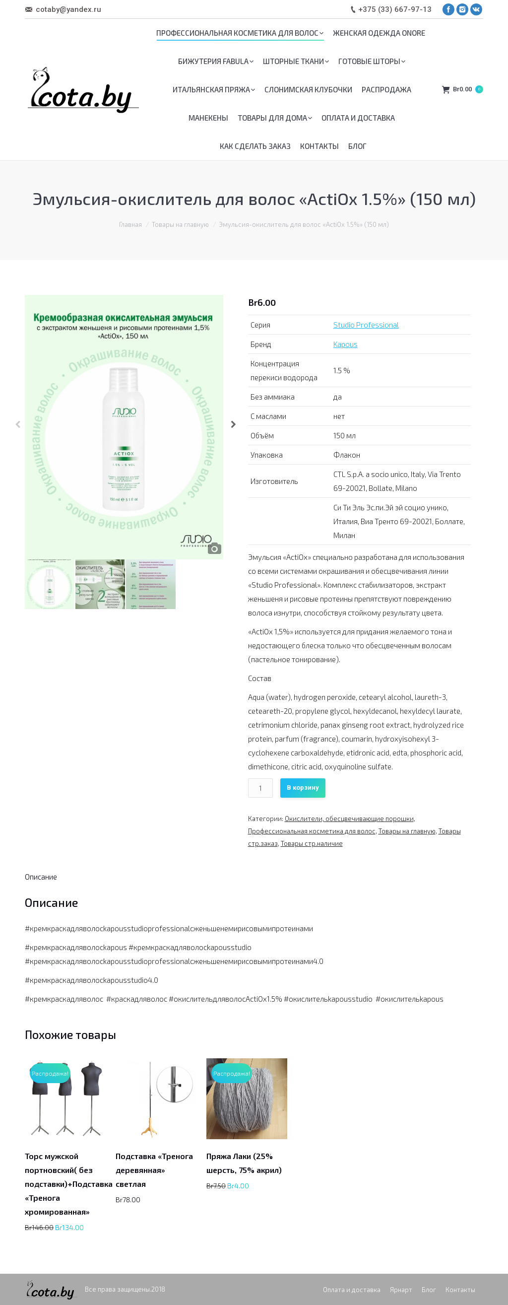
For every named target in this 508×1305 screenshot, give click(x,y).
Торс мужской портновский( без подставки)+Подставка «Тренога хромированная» (69, 1183)
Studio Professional (366, 324)
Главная (130, 224)
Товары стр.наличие (312, 843)
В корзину (303, 787)
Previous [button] (17, 427)
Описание (41, 876)
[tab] (41, 877)
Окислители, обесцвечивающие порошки (349, 819)
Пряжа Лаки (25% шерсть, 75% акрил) (244, 1162)
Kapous (345, 344)
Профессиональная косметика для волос (312, 831)
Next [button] (233, 427)
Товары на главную (180, 224)
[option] (125, 427)
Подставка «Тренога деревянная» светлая (154, 1169)
